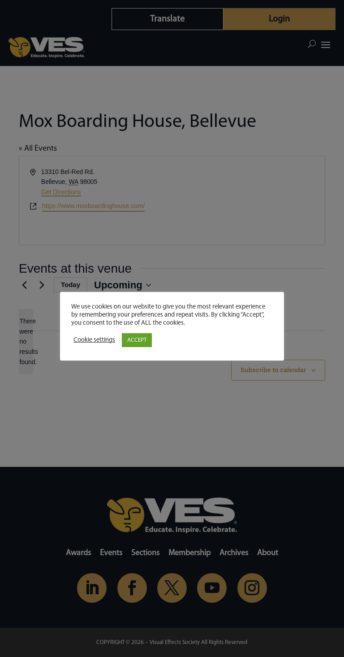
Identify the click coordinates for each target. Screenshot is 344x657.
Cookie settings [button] (94, 340)
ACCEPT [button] (136, 340)
